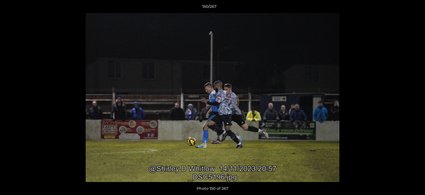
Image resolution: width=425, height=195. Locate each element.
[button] (402, 7)
